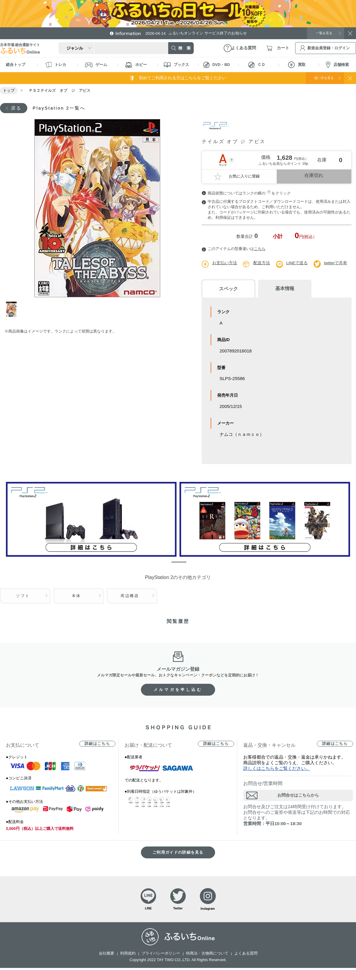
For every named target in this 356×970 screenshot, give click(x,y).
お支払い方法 (224, 263)
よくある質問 (246, 955)
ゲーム (96, 64)
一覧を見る (322, 33)
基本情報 (275, 289)
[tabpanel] (97, 209)
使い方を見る (319, 77)
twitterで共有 (336, 263)
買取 (297, 64)
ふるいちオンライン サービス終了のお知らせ (200, 33)
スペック (225, 289)
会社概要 (106, 955)
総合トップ (15, 64)
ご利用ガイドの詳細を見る (178, 853)
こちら (260, 249)
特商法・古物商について (207, 955)
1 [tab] (13, 309)
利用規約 (128, 955)
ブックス (176, 64)
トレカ (55, 65)
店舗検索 (337, 64)
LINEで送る (297, 263)
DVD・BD (216, 65)
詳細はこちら (97, 744)
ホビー (136, 65)
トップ (9, 90)
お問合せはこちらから (298, 795)
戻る (17, 108)
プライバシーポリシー (161, 955)
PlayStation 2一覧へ (63, 108)
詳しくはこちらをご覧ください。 (276, 768)
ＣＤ (256, 65)
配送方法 (261, 263)
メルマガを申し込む (178, 690)
